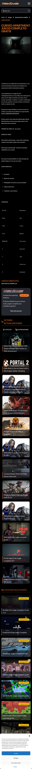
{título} (15, 766)
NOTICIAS (7, 329)
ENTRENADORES (22, 329)
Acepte (16, 753)
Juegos (10, 17)
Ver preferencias (16, 763)
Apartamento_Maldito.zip (9, 283)
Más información (16, 311)
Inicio (3, 17)
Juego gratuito (5, 20)
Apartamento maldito (21, 17)
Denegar (16, 758)
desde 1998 (24, 295)
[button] (29, 736)
